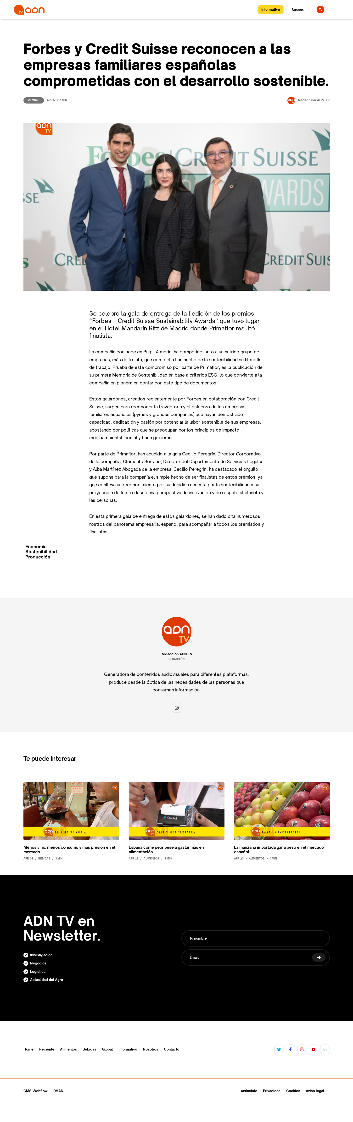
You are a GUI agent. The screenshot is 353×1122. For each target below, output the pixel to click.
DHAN (58, 1091)
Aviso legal (315, 1091)
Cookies (293, 1091)
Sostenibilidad (41, 551)
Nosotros (150, 1049)
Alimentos (68, 1049)
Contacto (171, 1049)
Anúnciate (249, 1091)
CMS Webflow (35, 1091)
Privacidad (271, 1091)
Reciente (46, 1049)
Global (33, 100)
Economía (36, 546)
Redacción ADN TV (176, 654)
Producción (37, 556)
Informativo (127, 1049)
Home (28, 1049)
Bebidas (89, 1049)
